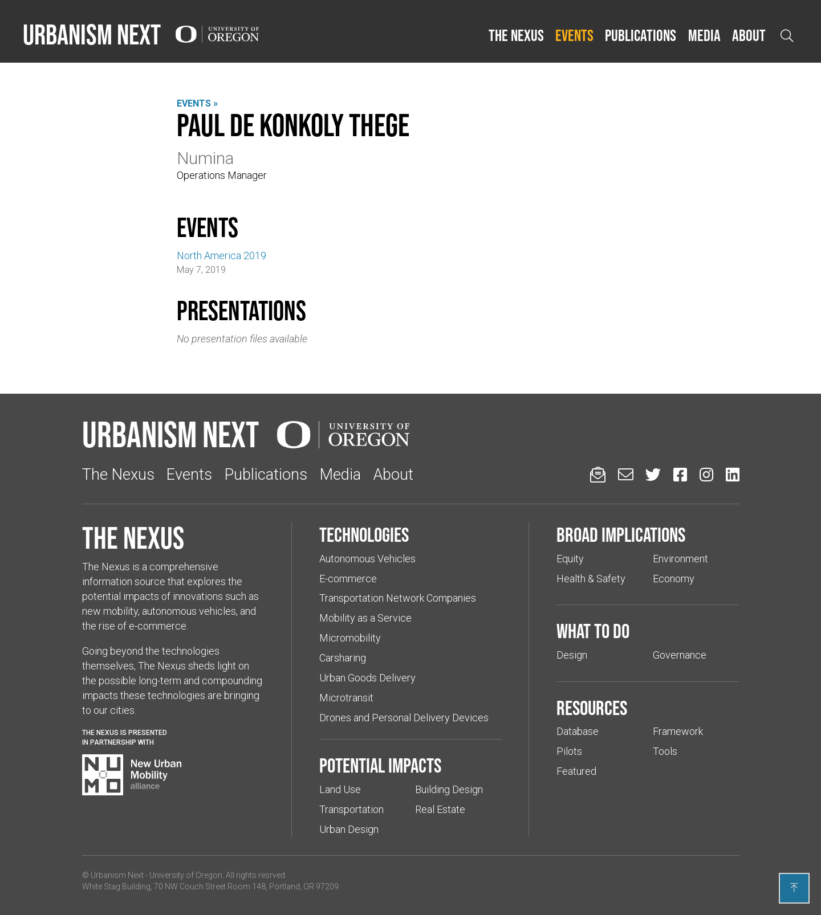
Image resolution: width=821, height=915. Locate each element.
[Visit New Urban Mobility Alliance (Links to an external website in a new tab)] (131, 774)
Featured (576, 771)
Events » (197, 103)
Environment (680, 559)
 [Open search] (787, 35)
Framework (678, 731)
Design (571, 655)
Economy (673, 579)
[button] (516, 36)
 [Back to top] (794, 888)
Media (704, 35)
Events (574, 35)
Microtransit (346, 698)
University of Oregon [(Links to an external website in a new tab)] (185, 875)
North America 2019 (221, 256)
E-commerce (348, 579)
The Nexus (516, 35)
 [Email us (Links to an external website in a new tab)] (625, 474)
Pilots (569, 751)
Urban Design (349, 829)
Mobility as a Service (365, 618)
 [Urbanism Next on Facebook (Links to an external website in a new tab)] (680, 474)
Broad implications (620, 534)
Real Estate (440, 809)
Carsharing (342, 658)
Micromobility (350, 638)
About (749, 35)
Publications (640, 35)
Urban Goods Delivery (367, 678)
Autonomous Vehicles (367, 559)
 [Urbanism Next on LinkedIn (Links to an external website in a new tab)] (732, 474)
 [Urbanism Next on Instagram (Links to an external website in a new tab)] (706, 474)
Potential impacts (380, 765)
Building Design (449, 789)
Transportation (351, 809)
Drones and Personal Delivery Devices (404, 718)
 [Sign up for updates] (597, 474)
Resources (591, 707)
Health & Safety (590, 579)
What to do (592, 630)
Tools (665, 751)
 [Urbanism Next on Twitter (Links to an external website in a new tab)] (653, 474)
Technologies (364, 534)
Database (577, 731)
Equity (570, 559)
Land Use (340, 789)
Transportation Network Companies (397, 598)
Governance (679, 655)
